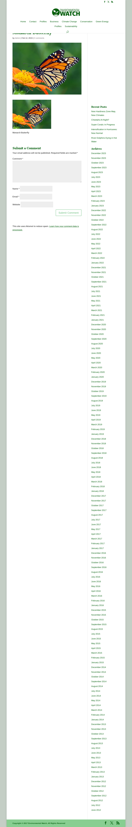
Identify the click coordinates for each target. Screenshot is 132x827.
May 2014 (95, 700)
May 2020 (95, 358)
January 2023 (97, 206)
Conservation (86, 22)
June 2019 (96, 410)
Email (16, 197)
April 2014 (96, 705)
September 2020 (98, 339)
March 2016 (96, 596)
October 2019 (97, 391)
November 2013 (98, 729)
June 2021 (96, 296)
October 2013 (97, 734)
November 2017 (98, 501)
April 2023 (96, 191)
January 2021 (97, 320)
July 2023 (95, 177)
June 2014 (96, 696)
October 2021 (97, 277)
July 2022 (95, 234)
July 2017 (95, 520)
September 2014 (98, 681)
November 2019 (98, 386)
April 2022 (96, 248)
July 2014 (95, 691)
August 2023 (97, 172)
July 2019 (95, 405)
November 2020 (98, 329)
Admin (17, 38)
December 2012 (98, 781)
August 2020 (97, 344)
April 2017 (96, 534)
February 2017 (98, 543)
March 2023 (96, 196)
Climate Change (69, 22)
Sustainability (71, 26)
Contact (32, 22)
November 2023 (98, 158)
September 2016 (98, 567)
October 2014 (97, 677)
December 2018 (98, 439)
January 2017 (97, 548)
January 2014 (97, 720)
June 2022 (96, 239)
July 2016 (95, 577)
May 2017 (95, 529)
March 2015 (96, 653)
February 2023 (98, 201)
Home (23, 22)
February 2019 (98, 429)
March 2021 (96, 310)
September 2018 (98, 453)
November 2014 (98, 672)
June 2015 (96, 639)
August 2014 (97, 686)
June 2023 (96, 182)
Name (16, 189)
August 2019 (97, 401)
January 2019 (97, 434)
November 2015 (98, 615)
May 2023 (95, 186)
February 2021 (98, 315)
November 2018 (98, 443)
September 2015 (98, 624)
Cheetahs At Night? (100, 120)
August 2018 (97, 458)
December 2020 (98, 324)
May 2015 (95, 643)
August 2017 (97, 515)
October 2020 (97, 334)
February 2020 (98, 372)
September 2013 (98, 739)
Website (16, 204)
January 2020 (97, 377)
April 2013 (96, 762)
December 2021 (98, 267)
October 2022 (97, 220)
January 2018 (97, 491)
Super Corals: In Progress (103, 125)
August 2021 (97, 286)
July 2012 (95, 805)
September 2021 (98, 282)
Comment (18, 159)
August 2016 (97, 572)
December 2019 (98, 382)
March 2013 (96, 767)
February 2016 (98, 601)
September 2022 (98, 225)
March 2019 (96, 424)
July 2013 (95, 748)
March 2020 (96, 367)
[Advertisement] (110, 51)
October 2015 (97, 620)
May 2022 (95, 244)
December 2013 (98, 724)
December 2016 (98, 553)
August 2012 (97, 800)
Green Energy (102, 22)
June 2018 (96, 467)
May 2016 (95, 586)
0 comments (39, 38)
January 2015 (97, 662)
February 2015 (98, 658)
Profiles (43, 22)
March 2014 (96, 710)
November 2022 (98, 215)
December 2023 (98, 153)
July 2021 (95, 291)
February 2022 (98, 258)
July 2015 (95, 634)
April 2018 (96, 477)
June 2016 (96, 581)
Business (54, 22)
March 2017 (96, 539)
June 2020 (96, 353)
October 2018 (97, 448)
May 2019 (95, 415)
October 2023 (97, 163)
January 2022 (97, 263)
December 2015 (98, 610)
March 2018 (96, 482)
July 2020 (95, 348)
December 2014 (98, 667)
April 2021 (96, 305)
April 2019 (96, 420)
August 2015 (97, 629)
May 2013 (95, 758)
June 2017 (96, 524)
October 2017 (97, 505)
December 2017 (98, 496)
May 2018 (95, 472)
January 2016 (97, 605)
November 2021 (98, 272)
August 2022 (97, 229)
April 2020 (96, 363)
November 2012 (98, 786)
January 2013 (97, 777)
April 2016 (96, 591)
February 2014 (98, 715)
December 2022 (98, 210)
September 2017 (98, 510)
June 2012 (96, 810)
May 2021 (95, 301)
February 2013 (98, 772)
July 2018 (95, 463)
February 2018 (98, 486)
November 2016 (98, 558)
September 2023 (98, 167)
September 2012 (98, 796)
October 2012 (97, 791)
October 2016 (97, 562)
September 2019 (98, 396)
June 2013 (96, 753)
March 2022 (96, 253)
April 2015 (96, 648)
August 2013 (97, 743)
